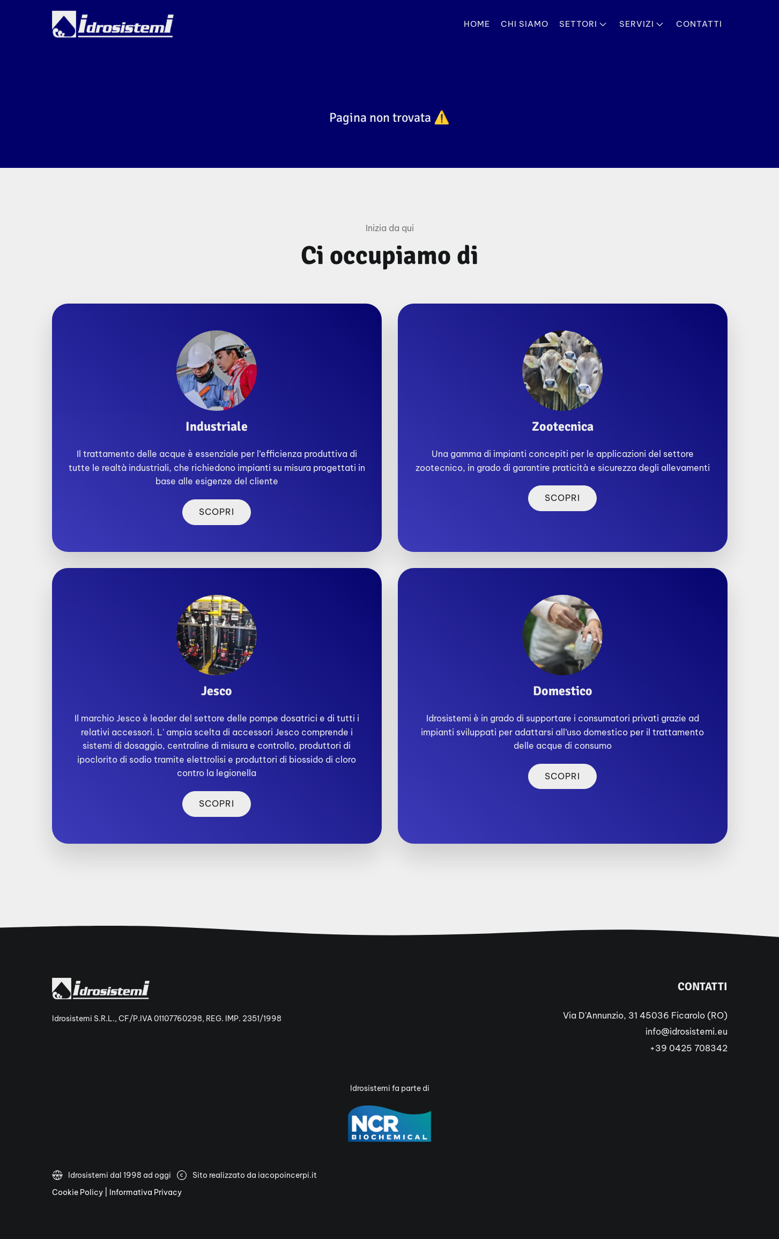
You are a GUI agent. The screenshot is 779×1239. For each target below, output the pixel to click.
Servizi (642, 24)
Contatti (699, 24)
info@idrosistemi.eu (687, 1031)
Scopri (216, 511)
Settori (584, 24)
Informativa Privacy (145, 1192)
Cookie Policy (77, 1192)
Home (477, 24)
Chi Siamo (524, 24)
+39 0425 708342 (689, 1048)
